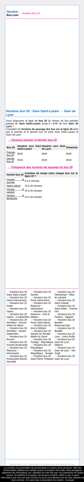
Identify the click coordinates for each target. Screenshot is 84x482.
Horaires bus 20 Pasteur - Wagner (65, 315)
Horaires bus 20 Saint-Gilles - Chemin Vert (66, 308)
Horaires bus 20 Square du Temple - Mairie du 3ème (41, 334)
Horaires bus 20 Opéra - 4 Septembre (18, 315)
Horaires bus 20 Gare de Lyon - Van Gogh (65, 350)
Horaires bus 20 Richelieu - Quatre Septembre (17, 331)
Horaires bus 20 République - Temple (41, 352)
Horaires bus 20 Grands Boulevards (17, 343)
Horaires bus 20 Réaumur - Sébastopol (40, 306)
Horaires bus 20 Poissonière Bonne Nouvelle (17, 359)
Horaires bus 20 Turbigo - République (41, 340)
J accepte (69, 480)
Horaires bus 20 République (40, 346)
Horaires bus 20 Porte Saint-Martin (40, 321)
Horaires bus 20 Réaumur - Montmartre (17, 350)
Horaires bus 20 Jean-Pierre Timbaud (41, 357)
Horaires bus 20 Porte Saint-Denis (40, 299)
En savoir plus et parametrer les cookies (44, 480)
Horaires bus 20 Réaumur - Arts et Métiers (40, 314)
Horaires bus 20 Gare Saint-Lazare (17, 293)
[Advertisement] (42, 65)
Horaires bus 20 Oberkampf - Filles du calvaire (65, 294)
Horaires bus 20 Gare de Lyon (65, 357)
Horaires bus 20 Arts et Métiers (40, 327)
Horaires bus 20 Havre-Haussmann (17, 299)
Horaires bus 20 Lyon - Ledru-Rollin (65, 335)
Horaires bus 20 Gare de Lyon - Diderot (65, 342)
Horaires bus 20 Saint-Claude (65, 301)
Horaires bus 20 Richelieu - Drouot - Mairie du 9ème (17, 322)
